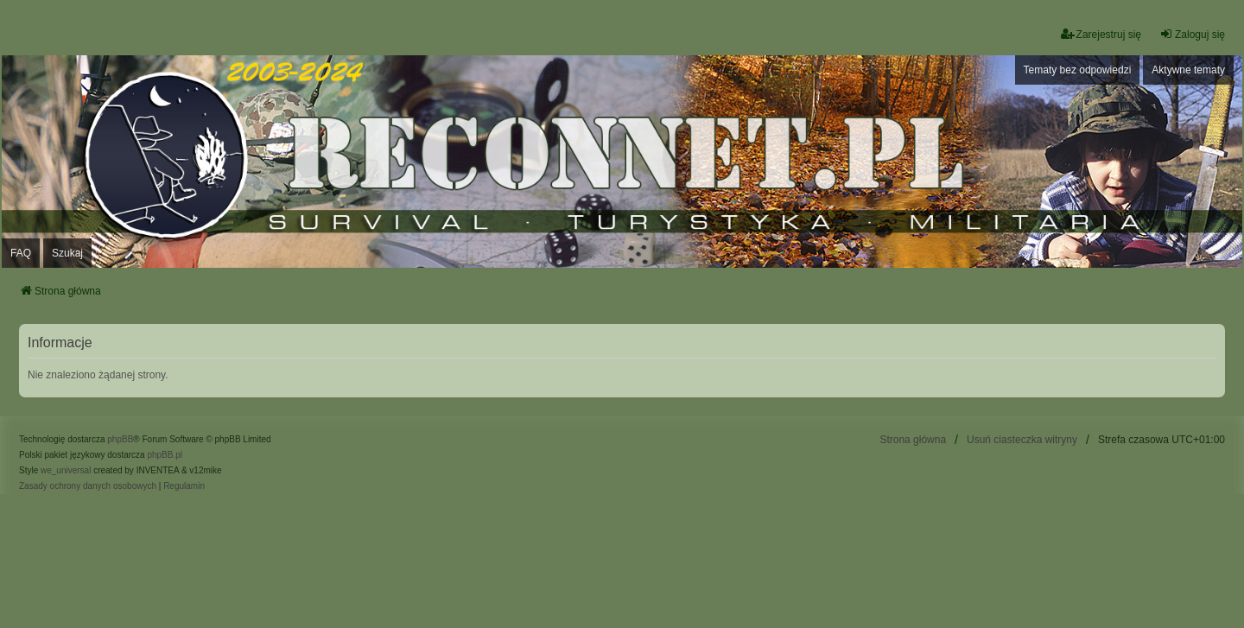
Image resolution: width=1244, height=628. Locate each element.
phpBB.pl (164, 455)
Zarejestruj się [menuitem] (1101, 34)
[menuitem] (87, 486)
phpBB (120, 439)
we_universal (66, 470)
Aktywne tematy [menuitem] (1188, 70)
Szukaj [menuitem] (67, 253)
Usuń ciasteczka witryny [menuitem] (1022, 440)
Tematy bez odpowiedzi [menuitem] (1078, 70)
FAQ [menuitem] (20, 253)
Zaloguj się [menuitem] (1192, 34)
